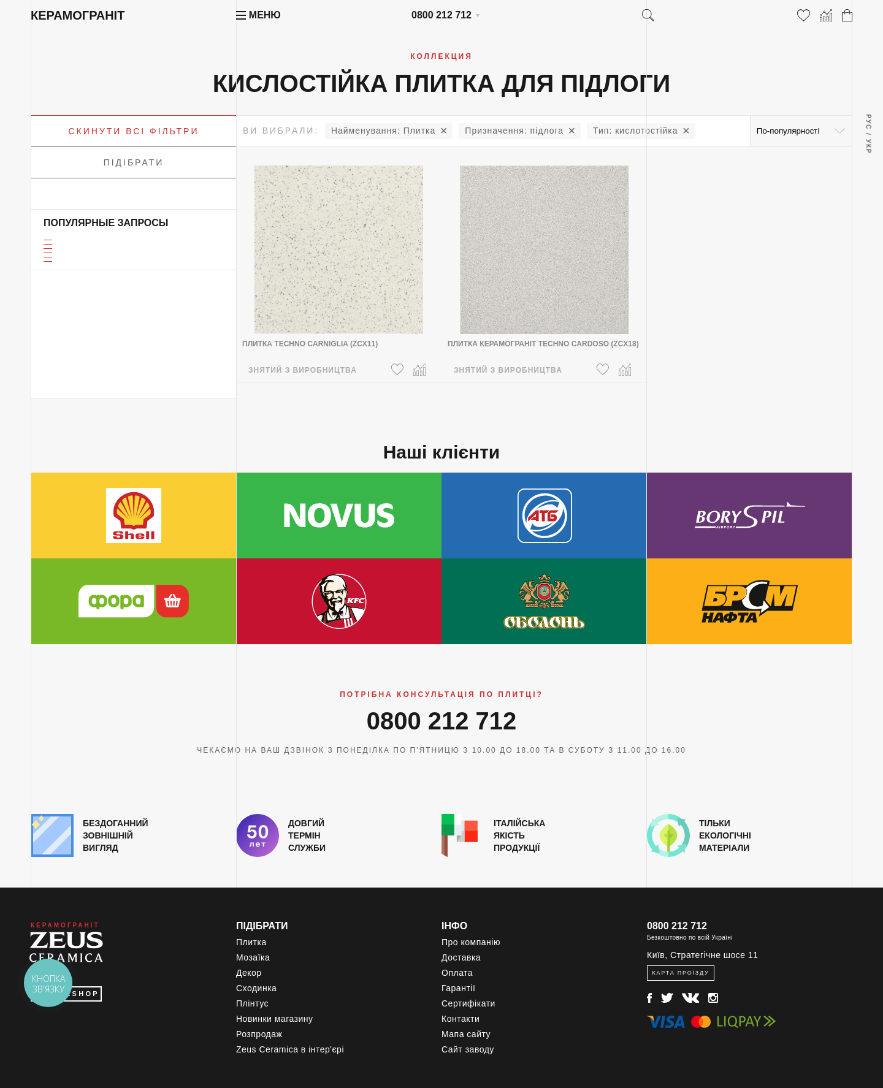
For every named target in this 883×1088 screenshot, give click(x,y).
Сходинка (256, 988)
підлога (514, 130)
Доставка (461, 957)
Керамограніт (77, 15)
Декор (249, 973)
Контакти (461, 1019)
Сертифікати (468, 1003)
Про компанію (471, 942)
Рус (868, 122)
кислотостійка (635, 130)
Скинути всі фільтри (134, 131)
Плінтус (252, 1003)
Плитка (383, 130)
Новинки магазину (274, 1019)
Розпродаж (259, 1034)
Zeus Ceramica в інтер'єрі (290, 1049)
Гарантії (458, 988)
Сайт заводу (468, 1049)
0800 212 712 (441, 15)
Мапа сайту (466, 1034)
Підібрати (134, 162)
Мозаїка (253, 957)
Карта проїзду (680, 973)
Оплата (457, 973)
